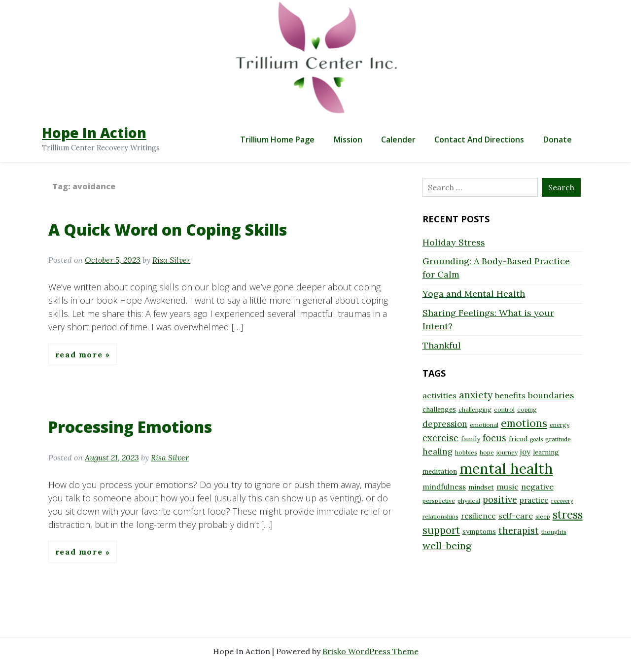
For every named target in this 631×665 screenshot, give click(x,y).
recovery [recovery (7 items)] (562, 500)
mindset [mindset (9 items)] (481, 487)
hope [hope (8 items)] (487, 452)
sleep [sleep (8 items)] (542, 516)
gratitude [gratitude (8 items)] (558, 439)
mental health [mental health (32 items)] (506, 468)
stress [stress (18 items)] (568, 515)
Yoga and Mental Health (473, 293)
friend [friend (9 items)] (518, 438)
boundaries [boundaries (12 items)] (551, 395)
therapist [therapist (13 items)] (518, 530)
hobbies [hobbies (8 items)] (466, 452)
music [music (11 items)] (507, 486)
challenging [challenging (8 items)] (474, 409)
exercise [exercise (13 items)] (440, 438)
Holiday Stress (453, 242)
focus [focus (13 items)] (494, 438)
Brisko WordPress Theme (370, 651)
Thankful (441, 345)
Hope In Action (94, 132)
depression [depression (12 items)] (444, 424)
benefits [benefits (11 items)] (510, 395)
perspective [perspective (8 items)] (438, 500)
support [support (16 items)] (441, 530)
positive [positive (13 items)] (500, 499)
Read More (80, 354)
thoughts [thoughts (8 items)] (553, 531)
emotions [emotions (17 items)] (524, 423)
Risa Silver (171, 260)
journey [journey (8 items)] (507, 452)
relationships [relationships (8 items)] (440, 516)
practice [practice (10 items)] (534, 500)
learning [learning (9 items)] (546, 452)
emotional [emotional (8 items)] (484, 424)
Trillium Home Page (277, 139)
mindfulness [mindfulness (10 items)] (444, 486)
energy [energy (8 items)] (559, 424)
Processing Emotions (130, 426)
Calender (398, 139)
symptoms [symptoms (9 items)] (479, 531)
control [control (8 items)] (504, 409)
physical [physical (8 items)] (468, 500)
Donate (557, 139)
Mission (348, 139)
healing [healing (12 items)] (437, 451)
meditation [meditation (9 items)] (439, 471)
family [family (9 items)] (470, 438)
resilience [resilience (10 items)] (478, 516)
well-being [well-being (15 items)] (446, 545)
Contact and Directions (479, 139)
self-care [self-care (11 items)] (515, 516)
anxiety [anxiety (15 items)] (475, 394)
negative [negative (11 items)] (537, 486)
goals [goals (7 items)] (536, 439)
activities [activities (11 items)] (439, 395)
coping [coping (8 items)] (527, 409)
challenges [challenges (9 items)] (439, 409)
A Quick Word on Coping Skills (167, 229)
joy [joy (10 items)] (525, 451)
